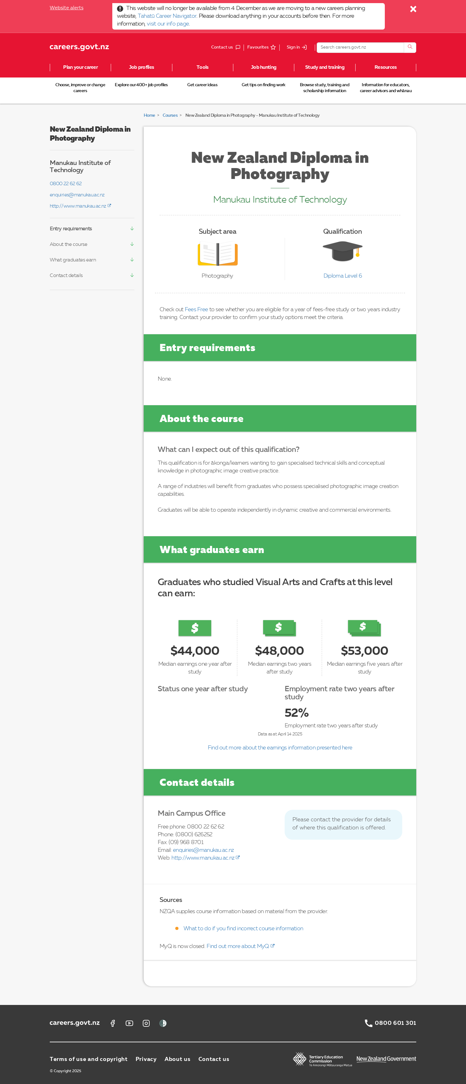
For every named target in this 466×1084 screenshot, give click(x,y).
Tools (202, 67)
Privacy (146, 1059)
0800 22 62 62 (66, 183)
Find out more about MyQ (238, 946)
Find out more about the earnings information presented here (280, 748)
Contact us (214, 1059)
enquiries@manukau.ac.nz (77, 195)
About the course (68, 244)
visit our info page (168, 24)
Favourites (258, 47)
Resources (386, 67)
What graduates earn (73, 260)
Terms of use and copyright (89, 1059)
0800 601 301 (395, 1023)
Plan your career (80, 67)
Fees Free (196, 309)
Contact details (66, 275)
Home (149, 115)
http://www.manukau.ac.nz (78, 206)
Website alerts (66, 8)
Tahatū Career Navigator (167, 16)
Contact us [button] (227, 48)
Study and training (324, 67)
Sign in (293, 47)
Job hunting (263, 67)
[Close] (413, 10)
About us (178, 1059)
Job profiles (141, 67)
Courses (170, 115)
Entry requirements (71, 229)
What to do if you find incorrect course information (243, 928)
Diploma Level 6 (343, 276)
